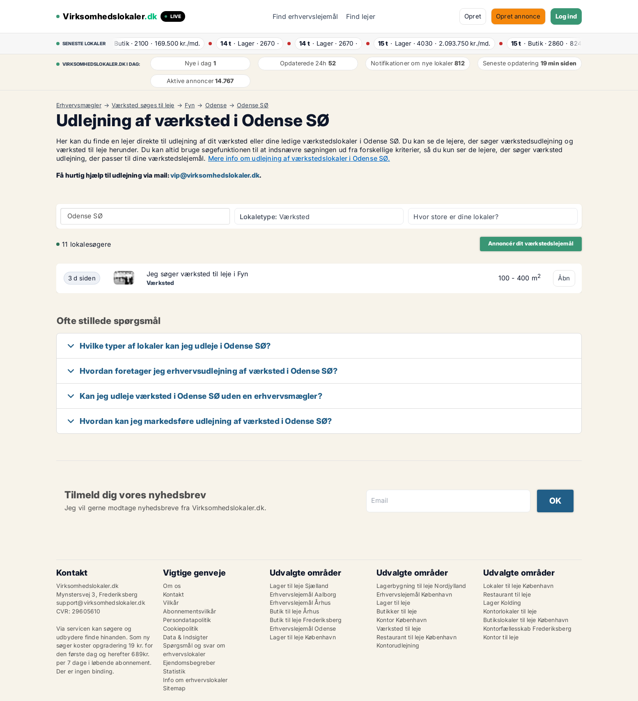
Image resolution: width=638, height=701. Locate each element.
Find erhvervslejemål (305, 16)
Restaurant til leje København (416, 637)
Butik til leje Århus (294, 611)
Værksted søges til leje (143, 105)
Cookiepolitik (181, 628)
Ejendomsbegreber (189, 662)
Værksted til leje (398, 628)
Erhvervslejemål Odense (303, 628)
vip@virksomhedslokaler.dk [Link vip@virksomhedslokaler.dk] (214, 175)
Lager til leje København (303, 637)
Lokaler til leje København (518, 585)
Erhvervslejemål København (414, 594)
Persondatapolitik (187, 619)
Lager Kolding (502, 602)
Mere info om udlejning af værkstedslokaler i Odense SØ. (299, 158)
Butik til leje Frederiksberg (306, 619)
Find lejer (360, 16)
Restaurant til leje (507, 594)
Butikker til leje (396, 611)
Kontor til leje (501, 637)
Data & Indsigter (185, 637)
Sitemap (174, 688)
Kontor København (401, 619)
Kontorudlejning (397, 645)
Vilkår (171, 602)
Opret (472, 16)
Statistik (174, 671)
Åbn (564, 278)
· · (156, 43)
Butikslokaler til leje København (525, 619)
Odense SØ (253, 105)
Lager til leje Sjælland (299, 585)
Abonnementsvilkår (189, 611)
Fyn (190, 105)
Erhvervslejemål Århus (300, 602)
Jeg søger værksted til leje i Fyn (197, 274)
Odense (216, 105)
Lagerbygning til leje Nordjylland (421, 585)
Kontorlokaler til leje (510, 611)
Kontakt (173, 594)
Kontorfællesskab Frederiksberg (527, 628)
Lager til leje (393, 602)
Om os (172, 585)
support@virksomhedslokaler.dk (100, 602)
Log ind (566, 16)
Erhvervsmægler (78, 105)
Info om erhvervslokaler (195, 679)
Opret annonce (518, 16)
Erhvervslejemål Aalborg (303, 594)
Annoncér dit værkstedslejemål (531, 243)
